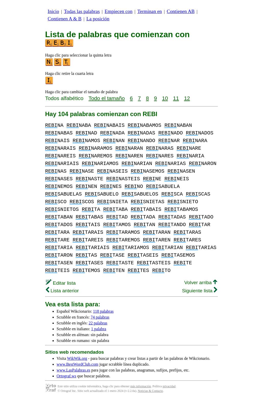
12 (187, 98)
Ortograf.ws (66, 376)
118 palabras (103, 311)
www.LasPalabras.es (73, 370)
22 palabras (98, 323)
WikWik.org (77, 358)
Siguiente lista (199, 290)
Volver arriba (200, 282)
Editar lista (61, 283)
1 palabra (98, 329)
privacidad (169, 386)
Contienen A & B (65, 18)
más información (140, 386)
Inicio (53, 11)
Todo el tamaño (106, 98)
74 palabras (100, 317)
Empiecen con (119, 11)
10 (165, 98)
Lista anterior (62, 290)
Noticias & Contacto (150, 391)
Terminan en (149, 11)
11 (176, 98)
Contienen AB (180, 11)
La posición (97, 18)
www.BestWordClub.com (77, 364)
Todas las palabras (82, 11)
